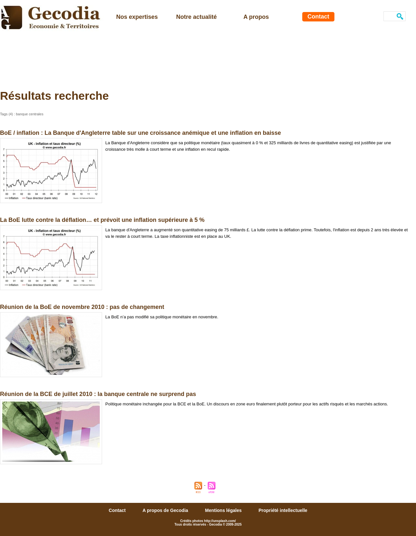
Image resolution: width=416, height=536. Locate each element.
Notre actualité (196, 17)
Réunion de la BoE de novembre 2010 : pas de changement (82, 307)
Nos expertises (137, 17)
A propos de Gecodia (166, 510)
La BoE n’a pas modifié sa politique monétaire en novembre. (161, 316)
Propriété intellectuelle (282, 510)
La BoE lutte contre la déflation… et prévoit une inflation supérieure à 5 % (102, 220)
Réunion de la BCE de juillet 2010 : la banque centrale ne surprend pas (98, 394)
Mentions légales (224, 510)
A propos (256, 17)
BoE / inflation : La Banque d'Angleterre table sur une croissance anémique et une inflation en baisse (140, 133)
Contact (318, 16)
